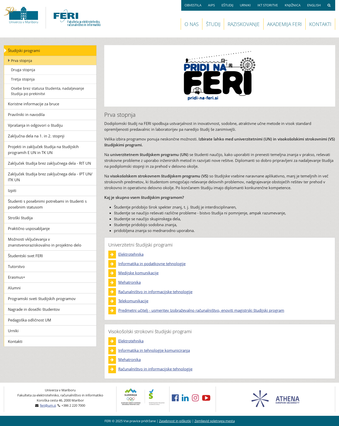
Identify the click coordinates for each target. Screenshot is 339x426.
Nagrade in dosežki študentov (34, 309)
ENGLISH (314, 5)
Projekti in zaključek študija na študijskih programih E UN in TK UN (43, 149)
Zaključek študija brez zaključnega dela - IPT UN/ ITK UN (50, 176)
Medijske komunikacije (138, 272)
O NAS (192, 24)
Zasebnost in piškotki (175, 421)
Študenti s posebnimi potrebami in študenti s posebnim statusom (47, 204)
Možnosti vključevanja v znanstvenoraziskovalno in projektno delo (44, 242)
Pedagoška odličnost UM (29, 319)
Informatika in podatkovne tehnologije (152, 263)
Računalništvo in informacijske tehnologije (155, 291)
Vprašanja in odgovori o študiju (35, 125)
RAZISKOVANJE (244, 24)
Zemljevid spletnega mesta (214, 421)
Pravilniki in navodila (26, 114)
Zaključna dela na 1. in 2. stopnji (36, 135)
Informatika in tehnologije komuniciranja (154, 350)
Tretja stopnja (23, 79)
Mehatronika (129, 282)
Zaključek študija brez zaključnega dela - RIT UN (49, 163)
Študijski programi (24, 50)
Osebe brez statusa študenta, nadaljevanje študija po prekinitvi (47, 91)
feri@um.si (48, 405)
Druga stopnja (23, 69)
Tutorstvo (16, 266)
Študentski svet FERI (25, 255)
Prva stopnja (21, 60)
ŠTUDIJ (213, 24)
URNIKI (245, 5)
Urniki (13, 330)
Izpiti (12, 190)
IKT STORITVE (267, 5)
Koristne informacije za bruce (33, 103)
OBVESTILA (193, 5)
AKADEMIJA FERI (284, 24)
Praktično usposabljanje (29, 228)
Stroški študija (20, 217)
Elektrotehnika (131, 254)
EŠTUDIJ (227, 5)
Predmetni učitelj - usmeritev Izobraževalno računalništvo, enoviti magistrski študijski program (201, 310)
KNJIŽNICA (293, 5)
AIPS (211, 5)
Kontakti (15, 341)
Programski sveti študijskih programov (42, 298)
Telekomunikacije (133, 300)
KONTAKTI (320, 24)
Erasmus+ (16, 277)
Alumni (14, 287)
